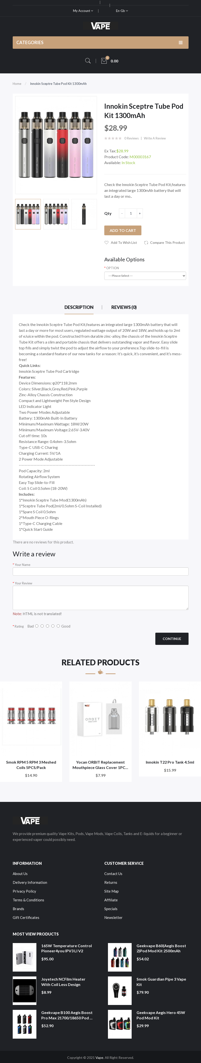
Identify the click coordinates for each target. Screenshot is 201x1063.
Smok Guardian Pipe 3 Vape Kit (161, 982)
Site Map (111, 891)
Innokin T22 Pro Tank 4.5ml (170, 762)
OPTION (112, 268)
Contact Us (113, 873)
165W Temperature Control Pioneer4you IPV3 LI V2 (66, 948)
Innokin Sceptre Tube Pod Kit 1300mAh (58, 84)
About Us (20, 873)
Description (79, 307)
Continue (172, 639)
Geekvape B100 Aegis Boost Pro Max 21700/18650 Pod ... (67, 1015)
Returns (110, 882)
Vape (99, 1057)
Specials (110, 908)
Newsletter (113, 917)
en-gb (122, 11)
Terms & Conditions (28, 900)
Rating (19, 626)
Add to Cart (123, 230)
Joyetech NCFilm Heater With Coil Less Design (63, 982)
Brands (18, 908)
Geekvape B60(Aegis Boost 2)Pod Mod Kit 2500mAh (161, 948)
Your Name (22, 565)
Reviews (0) (124, 307)
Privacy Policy (24, 891)
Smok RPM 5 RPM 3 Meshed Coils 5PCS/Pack (31, 765)
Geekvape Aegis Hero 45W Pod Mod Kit (161, 1015)
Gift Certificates (26, 917)
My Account (83, 11)
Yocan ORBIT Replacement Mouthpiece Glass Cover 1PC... (100, 765)
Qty (108, 213)
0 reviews (131, 138)
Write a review (155, 138)
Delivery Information (30, 882)
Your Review (23, 583)
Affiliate (111, 900)
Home (17, 84)
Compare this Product (167, 242)
